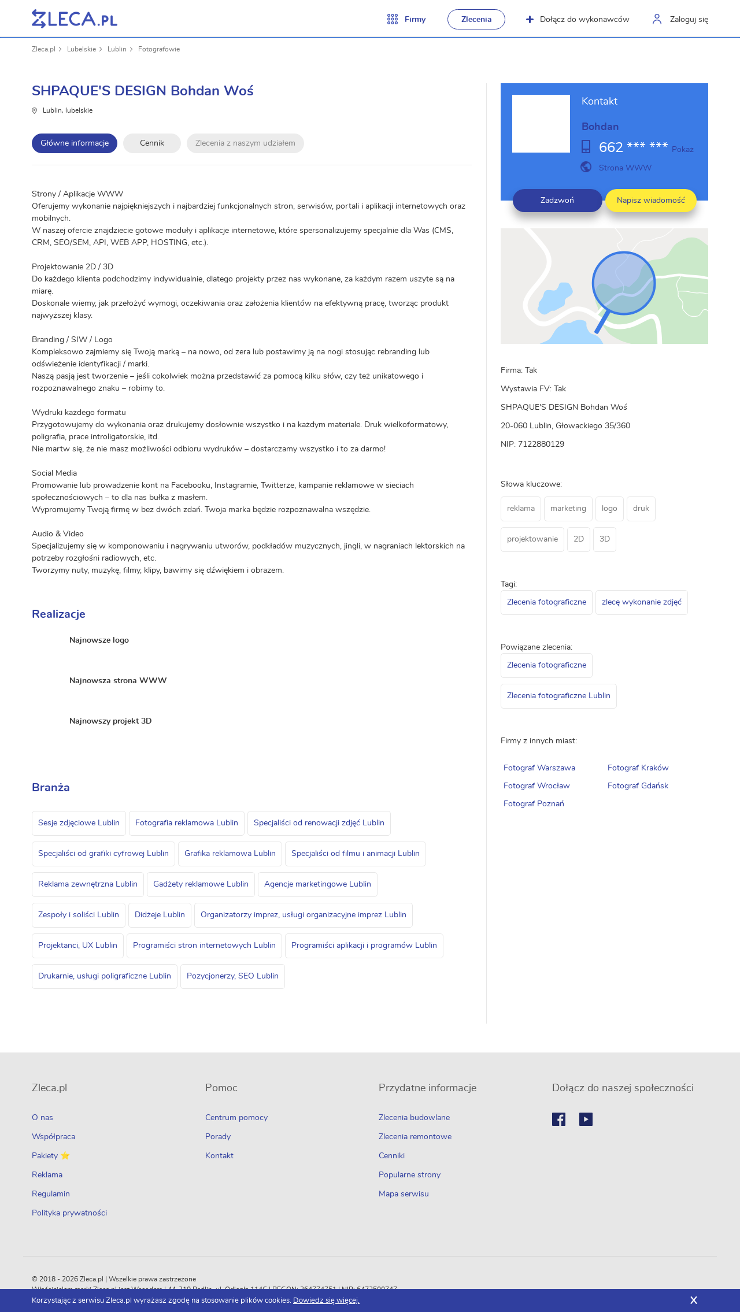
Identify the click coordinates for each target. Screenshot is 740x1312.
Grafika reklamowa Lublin (230, 854)
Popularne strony (410, 1175)
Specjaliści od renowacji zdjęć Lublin (319, 823)
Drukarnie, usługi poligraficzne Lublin (104, 976)
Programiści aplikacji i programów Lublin (364, 946)
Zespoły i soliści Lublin (78, 915)
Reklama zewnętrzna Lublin (88, 884)
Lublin (117, 49)
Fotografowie (159, 49)
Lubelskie (81, 49)
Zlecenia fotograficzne (546, 602)
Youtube (586, 1119)
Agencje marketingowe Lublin (317, 884)
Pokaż (683, 150)
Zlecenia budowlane (414, 1118)
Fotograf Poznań (534, 804)
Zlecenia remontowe (415, 1137)
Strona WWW (625, 168)
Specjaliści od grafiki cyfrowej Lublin (103, 854)
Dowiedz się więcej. (326, 1300)
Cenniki (392, 1156)
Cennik (152, 143)
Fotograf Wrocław (537, 786)
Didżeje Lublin (160, 915)
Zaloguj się (689, 20)
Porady (218, 1137)
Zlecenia (476, 20)
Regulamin (51, 1194)
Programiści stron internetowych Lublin (204, 946)
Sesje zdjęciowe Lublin (79, 823)
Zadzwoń (557, 201)
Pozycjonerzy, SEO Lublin (233, 976)
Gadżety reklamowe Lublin (201, 884)
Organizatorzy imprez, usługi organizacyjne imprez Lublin (303, 915)
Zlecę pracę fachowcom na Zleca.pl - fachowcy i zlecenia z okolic (74, 18)
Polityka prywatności (69, 1213)
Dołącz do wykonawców (578, 20)
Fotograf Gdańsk (638, 786)
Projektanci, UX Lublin (77, 946)
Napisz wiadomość (651, 201)
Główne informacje (74, 143)
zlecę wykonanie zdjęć (642, 602)
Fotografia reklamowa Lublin (186, 823)
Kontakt (219, 1156)
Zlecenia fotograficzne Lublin (558, 696)
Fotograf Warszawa (539, 768)
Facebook (558, 1119)
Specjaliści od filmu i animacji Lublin (355, 854)
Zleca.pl (44, 49)
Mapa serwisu (404, 1194)
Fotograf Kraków (638, 768)
